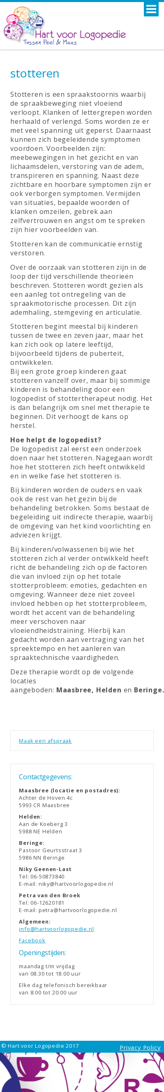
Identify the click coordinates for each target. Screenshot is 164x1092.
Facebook (32, 940)
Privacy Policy (140, 1047)
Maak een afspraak (45, 740)
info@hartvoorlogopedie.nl (56, 929)
